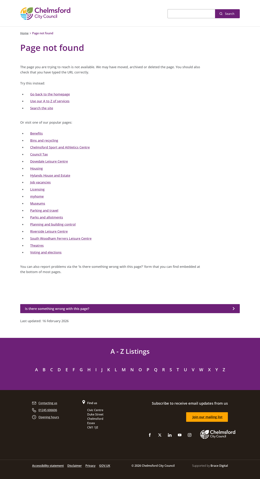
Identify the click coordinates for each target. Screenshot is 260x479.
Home (24, 33)
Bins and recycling (44, 140)
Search (229, 14)
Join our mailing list (207, 417)
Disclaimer (74, 466)
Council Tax (39, 154)
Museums (37, 203)
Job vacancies (40, 182)
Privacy (90, 466)
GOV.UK (104, 466)
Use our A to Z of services (50, 101)
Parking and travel (44, 210)
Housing (36, 168)
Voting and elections (46, 252)
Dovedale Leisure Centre (49, 161)
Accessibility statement (48, 466)
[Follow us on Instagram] (189, 436)
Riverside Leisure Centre (49, 231)
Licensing (37, 189)
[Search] (191, 13)
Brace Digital (219, 466)
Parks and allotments (46, 217)
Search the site (41, 108)
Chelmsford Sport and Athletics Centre (60, 147)
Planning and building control (53, 224)
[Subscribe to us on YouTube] (179, 436)
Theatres (37, 245)
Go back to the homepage (50, 94)
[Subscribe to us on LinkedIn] (170, 436)
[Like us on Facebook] (150, 436)
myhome (37, 196)
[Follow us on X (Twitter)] (160, 436)
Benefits (36, 133)
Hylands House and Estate (50, 175)
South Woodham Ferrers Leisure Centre (61, 238)
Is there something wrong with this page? (57, 308)
